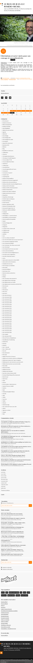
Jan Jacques (4, 426)
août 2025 (3, 486)
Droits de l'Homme (7, 200)
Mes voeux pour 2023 (7, 326)
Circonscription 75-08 (7, 159)
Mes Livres (5, 291)
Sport (4, 389)
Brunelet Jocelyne (5, 430)
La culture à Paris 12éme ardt (9, 228)
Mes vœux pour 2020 (7, 336)
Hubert (4, 221)
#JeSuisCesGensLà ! (7, 122)
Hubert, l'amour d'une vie (6, 609)
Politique (18, 595)
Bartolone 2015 (6, 145)
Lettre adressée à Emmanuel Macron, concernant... (13, 545)
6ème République (6, 128)
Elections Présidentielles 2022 (9, 206)
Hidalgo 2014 (5, 213)
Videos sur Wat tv (4, 621)
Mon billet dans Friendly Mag (9, 339)
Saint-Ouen (5, 378)
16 (21, 110)
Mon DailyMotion (4, 614)
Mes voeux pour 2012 (7, 308)
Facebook (5, 211)
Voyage (4, 412)
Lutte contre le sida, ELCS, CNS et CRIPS (11, 260)
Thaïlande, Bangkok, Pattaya (9, 391)
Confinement (5, 165)
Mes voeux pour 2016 (7, 315)
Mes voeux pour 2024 (7, 328)
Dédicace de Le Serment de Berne (10, 182)
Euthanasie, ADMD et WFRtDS (9, 210)
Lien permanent (5, 78)
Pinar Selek (5, 365)
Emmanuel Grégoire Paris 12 (9, 208)
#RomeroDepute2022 (7, 124)
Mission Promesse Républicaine (9, 337)
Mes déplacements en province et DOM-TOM (12, 284)
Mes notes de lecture (7, 295)
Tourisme (5, 399)
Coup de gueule (6, 176)
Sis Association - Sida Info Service (9, 384)
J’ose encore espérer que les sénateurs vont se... (20, 446)
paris (7, 592)
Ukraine (4, 402)
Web (4, 414)
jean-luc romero (11, 595)
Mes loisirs (5, 293)
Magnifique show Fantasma (19, 42)
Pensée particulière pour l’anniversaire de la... (12, 554)
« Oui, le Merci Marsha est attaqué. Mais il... (15, 455)
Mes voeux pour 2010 (7, 304)
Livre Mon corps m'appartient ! (9, 254)
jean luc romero (24, 595)
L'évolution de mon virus (8, 263)
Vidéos (4, 408)
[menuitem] (20, 42)
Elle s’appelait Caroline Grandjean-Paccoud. (20, 464)
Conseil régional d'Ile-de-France (9, 169)
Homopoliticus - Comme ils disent (10, 215)
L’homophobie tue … (6, 540)
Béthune (4, 146)
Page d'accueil (29, 42)
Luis (2, 455)
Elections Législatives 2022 (8, 204)
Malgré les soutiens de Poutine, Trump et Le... (20, 421)
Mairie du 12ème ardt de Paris (9, 273)
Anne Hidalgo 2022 (7, 137)
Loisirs (4, 258)
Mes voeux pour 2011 (7, 306)
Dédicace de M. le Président (8, 185)
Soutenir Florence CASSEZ (8, 386)
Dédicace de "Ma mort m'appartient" (10, 180)
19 (3, 112)
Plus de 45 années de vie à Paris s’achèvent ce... (20, 426)
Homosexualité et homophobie (9, 219)
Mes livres (3, 607)
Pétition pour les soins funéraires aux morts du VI (13, 362)
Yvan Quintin (4, 421)
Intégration (5, 226)
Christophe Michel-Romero (8, 156)
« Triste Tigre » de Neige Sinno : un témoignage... (13, 536)
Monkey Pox (5, 341)
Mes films (5, 287)
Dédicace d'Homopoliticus (8, 178)
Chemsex (5, 154)
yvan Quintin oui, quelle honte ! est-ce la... (11, 436)
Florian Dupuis (4, 459)
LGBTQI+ (4, 234)
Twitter (4, 401)
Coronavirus (5, 171)
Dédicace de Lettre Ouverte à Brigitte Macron (12, 184)
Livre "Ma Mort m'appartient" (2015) (10, 241)
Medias (4, 276)
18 (29, 110)
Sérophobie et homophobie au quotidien (9, 610)
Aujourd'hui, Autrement (8, 143)
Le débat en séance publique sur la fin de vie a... (20, 442)
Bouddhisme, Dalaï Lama (8, 150)
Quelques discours (5, 612)
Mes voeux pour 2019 (7, 321)
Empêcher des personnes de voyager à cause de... (13, 518)
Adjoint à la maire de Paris (20, 78)
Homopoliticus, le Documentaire (9, 217)
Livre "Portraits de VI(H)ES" (8, 243)
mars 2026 (3, 474)
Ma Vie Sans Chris (6, 271)
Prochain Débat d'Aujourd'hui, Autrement (11, 375)
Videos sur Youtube (5, 619)
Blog (4, 148)
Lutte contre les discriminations (9, 261)
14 (12, 110)
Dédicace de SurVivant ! (8, 189)
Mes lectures (5, 289)
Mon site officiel (4, 603)
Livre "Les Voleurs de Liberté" (9, 237)
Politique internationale (7, 371)
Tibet (4, 395)
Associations (5, 141)
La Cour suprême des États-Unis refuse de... (19, 451)
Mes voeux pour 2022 (7, 325)
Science (4, 382)
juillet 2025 (3, 488)
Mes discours (5, 286)
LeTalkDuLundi (6, 232)
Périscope (5, 354)
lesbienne (6, 79)
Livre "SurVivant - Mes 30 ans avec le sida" (11, 245)
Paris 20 (4, 350)
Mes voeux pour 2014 (7, 312)
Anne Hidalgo (5, 135)
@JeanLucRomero (5, 93)
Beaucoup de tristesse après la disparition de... (12, 531)
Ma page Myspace (5, 616)
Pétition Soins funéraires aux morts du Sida (11, 364)
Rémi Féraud (5, 376)
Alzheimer (5, 133)
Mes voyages (5, 334)
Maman (4, 274)
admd (28, 592)
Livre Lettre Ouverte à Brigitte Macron (11, 252)
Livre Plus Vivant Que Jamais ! (9, 256)
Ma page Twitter (4, 623)
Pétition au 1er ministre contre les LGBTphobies (12, 358)
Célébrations (5, 152)
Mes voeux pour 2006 (7, 297)
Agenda (4, 132)
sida (21, 592)
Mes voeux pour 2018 (7, 319)
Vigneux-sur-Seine (6, 410)
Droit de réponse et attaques (9, 198)
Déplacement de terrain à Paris (9, 193)
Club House (5, 163)
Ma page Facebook (5, 618)
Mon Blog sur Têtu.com (6, 625)
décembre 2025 (4, 479)
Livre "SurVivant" (6, 247)
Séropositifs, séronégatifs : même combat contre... (13, 522)
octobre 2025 (4, 483)
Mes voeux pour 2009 (7, 302)
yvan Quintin (4, 446)
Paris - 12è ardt (6, 347)
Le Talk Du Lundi (6, 230)
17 (25, 110)
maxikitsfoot (4, 442)
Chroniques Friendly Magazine (9, 158)
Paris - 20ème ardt (6, 349)
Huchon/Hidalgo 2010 (7, 223)
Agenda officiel (4, 602)
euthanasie (4, 595)
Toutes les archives (5, 490)
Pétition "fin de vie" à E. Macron (9, 356)
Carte (2, 494)
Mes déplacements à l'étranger (9, 280)
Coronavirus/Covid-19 (7, 172)
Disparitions (5, 195)
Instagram (5, 224)
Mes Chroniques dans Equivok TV (10, 278)
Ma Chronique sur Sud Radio (9, 265)
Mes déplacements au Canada (9, 282)
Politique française (8, 79)
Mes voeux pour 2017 (7, 317)
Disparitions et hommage (8, 197)
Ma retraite (5, 267)
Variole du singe (6, 404)
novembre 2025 (4, 481)
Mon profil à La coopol (5, 626)
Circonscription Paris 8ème (8, 161)
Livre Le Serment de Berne (8, 250)
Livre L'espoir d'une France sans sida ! (10, 248)
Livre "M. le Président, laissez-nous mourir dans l (13, 239)
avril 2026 (3, 472)
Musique (4, 343)
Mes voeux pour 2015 (7, 313)
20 (7, 112)
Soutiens (14, 79)
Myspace (4, 345)
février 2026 (3, 475)
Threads (4, 393)
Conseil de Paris (6, 167)
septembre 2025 (4, 484)
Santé (4, 380)
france (3, 592)
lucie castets (22, 79)
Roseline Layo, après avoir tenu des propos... (20, 459)
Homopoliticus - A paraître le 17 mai (8, 628)
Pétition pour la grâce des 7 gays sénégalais (12, 360)
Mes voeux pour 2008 (7, 300)
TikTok (4, 397)
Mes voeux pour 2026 (7, 332)
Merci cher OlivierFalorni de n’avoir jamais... (12, 513)
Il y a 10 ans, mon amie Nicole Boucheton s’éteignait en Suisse (20, 45)
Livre (4, 235)
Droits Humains (6, 202)
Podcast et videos (6, 367)
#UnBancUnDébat (6, 126)
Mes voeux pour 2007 (7, 299)
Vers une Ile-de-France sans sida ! (10, 406)
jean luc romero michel (14, 592)
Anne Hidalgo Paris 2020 (8, 139)
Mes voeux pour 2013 (7, 310)
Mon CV (2, 605)
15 (16, 110)
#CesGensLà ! (6, 121)
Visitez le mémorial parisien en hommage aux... (12, 527)
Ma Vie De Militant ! (7, 269)
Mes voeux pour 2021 (7, 323)
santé (24, 592)
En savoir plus (3, 661)
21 (12, 112)
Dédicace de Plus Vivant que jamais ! (10, 187)
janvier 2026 (3, 477)
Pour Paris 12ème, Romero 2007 (9, 373)
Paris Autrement (6, 352)
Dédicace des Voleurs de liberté (9, 191)
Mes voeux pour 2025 (7, 330)
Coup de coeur (6, 174)
